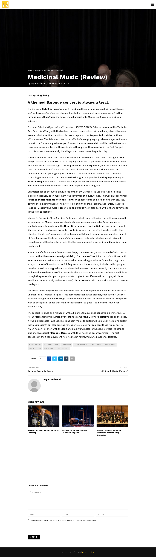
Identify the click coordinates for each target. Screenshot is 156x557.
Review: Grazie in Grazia (40, 371)
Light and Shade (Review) (114, 371)
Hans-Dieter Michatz (51, 345)
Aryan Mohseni (38, 83)
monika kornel (110, 345)
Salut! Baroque (63, 349)
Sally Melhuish (49, 349)
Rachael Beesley (35, 349)
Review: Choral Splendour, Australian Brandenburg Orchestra (109, 432)
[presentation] (47, 530)
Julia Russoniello (80, 345)
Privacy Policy (88, 552)
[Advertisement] (78, 460)
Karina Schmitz (96, 345)
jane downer (66, 345)
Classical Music (35, 345)
